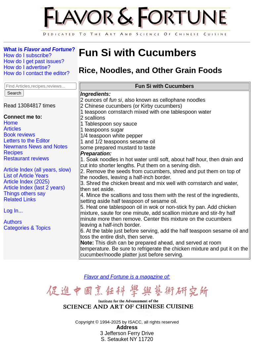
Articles (12, 129)
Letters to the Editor (27, 140)
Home (11, 123)
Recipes (13, 152)
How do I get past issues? (34, 61)
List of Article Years (26, 175)
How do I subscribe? (28, 55)
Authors (13, 222)
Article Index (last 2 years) (34, 187)
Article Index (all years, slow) (37, 170)
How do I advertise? (27, 67)
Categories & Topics (27, 228)
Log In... (13, 210)
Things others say (24, 193)
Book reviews (19, 134)
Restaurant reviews (26, 158)
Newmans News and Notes (35, 146)
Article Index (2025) (27, 181)
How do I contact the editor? (36, 73)
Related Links (20, 199)
